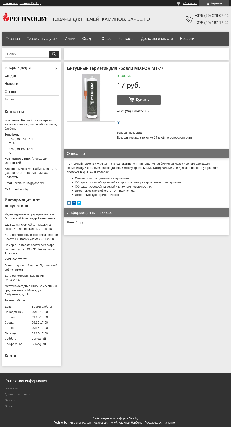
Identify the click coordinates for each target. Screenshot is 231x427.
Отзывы (11, 91)
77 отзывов (190, 3)
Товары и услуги (41, 39)
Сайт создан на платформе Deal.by (115, 418)
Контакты (126, 39)
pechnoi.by (21, 189)
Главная (13, 39)
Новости (187, 39)
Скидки (88, 39)
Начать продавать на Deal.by (22, 3)
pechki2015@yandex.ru (30, 183)
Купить (142, 100)
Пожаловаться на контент (160, 422)
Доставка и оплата (157, 39)
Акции (70, 39)
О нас (106, 39)
